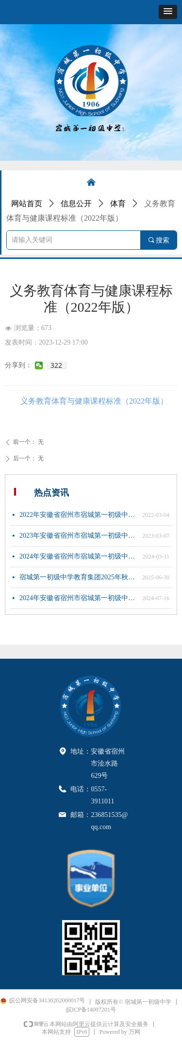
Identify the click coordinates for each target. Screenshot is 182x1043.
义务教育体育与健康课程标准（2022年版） (94, 401)
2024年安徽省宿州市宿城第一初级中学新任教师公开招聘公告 (78, 556)
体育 (118, 203)
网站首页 (26, 203)
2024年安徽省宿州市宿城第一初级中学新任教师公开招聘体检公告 (78, 598)
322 (56, 365)
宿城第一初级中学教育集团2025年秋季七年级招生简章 (78, 577)
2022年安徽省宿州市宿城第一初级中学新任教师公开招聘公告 (78, 514)
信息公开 (76, 203)
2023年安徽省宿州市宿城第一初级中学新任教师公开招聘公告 (78, 535)
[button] (168, 12)
